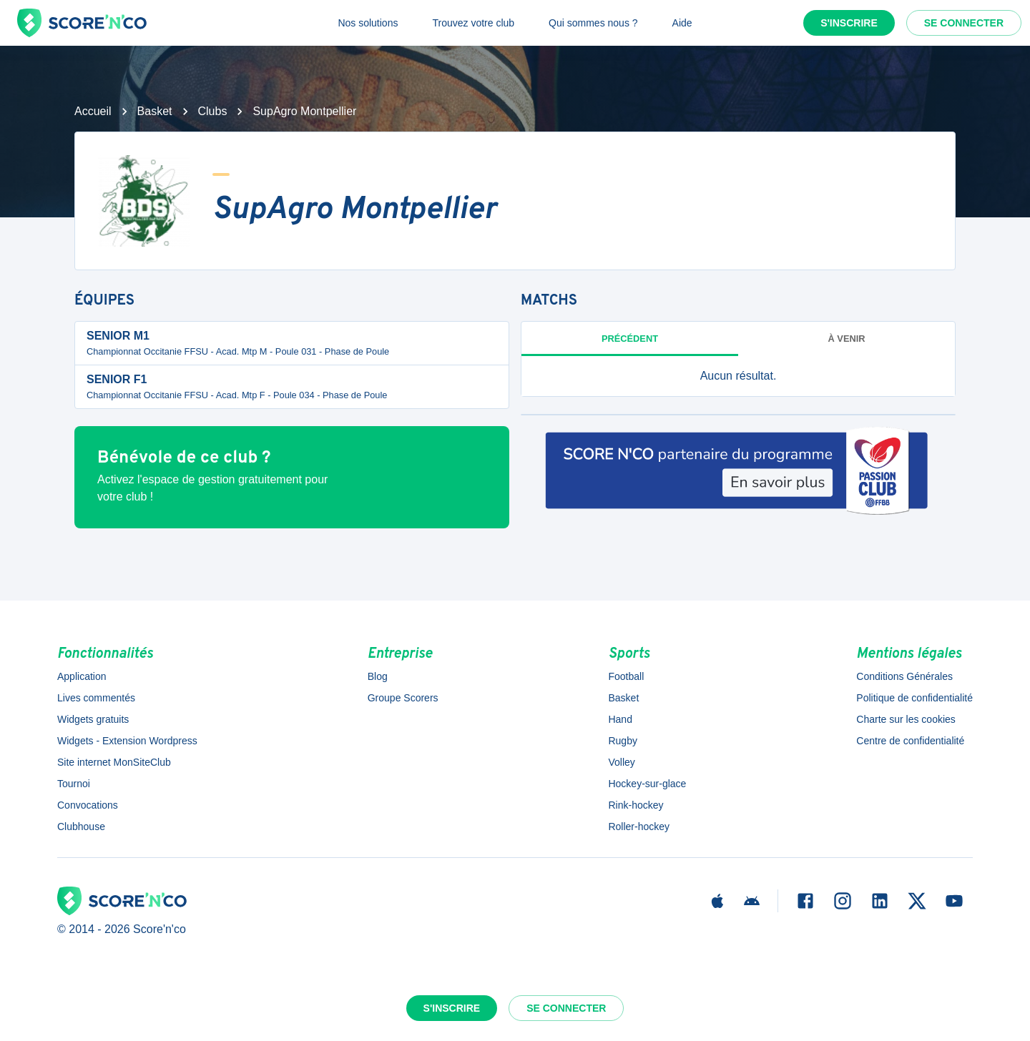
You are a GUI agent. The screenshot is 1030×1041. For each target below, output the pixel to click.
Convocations (87, 805)
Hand (620, 719)
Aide (682, 23)
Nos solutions (368, 23)
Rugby (622, 740)
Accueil (93, 111)
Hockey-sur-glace (647, 783)
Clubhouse (81, 826)
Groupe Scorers (403, 698)
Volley (621, 762)
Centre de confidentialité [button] (910, 740)
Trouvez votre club (473, 23)
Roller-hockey (639, 826)
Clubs (212, 111)
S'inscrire (849, 23)
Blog (378, 676)
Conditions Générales (904, 676)
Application (82, 676)
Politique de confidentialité (914, 698)
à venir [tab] (846, 338)
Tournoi (73, 783)
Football (626, 676)
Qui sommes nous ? (593, 23)
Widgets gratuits (93, 719)
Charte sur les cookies (906, 719)
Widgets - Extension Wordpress (127, 740)
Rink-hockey (635, 805)
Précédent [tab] (630, 338)
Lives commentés (96, 698)
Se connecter (964, 23)
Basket (154, 111)
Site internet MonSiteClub (114, 762)
